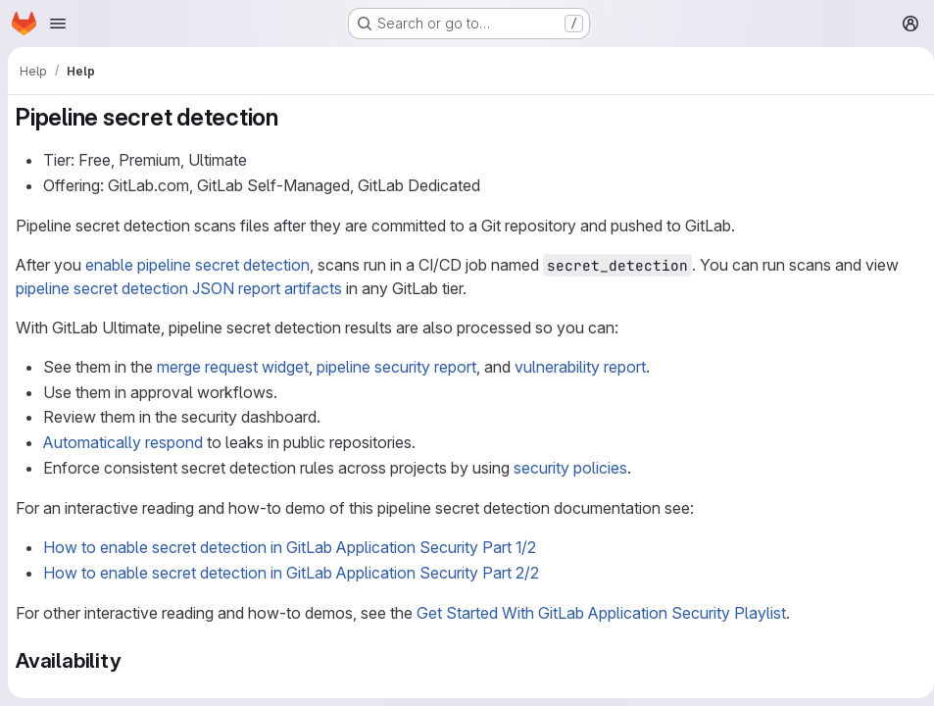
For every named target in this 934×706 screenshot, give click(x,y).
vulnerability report (580, 367)
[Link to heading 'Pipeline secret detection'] (291, 117)
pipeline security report (396, 367)
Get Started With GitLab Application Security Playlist (601, 613)
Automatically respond (123, 442)
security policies (570, 468)
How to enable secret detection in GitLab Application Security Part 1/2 (289, 547)
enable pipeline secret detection (197, 265)
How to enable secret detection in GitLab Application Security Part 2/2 (291, 572)
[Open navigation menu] (58, 23)
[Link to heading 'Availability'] (132, 660)
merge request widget (233, 367)
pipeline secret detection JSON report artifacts (179, 288)
